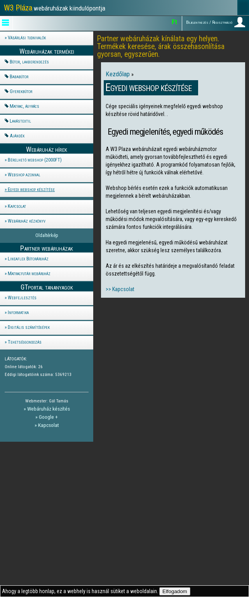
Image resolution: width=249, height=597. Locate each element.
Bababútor (19, 76)
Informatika (18, 312)
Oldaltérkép (46, 235)
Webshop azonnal (24, 174)
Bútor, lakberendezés (29, 62)
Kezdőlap (118, 74)
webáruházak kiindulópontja (54, 7)
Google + (48, 417)
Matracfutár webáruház (29, 273)
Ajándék (17, 136)
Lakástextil (20, 121)
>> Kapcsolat (120, 289)
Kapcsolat (17, 206)
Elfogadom (174, 591)
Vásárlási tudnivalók (27, 37)
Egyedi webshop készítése (31, 189)
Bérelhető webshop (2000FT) (35, 160)
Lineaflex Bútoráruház (28, 259)
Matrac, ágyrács (24, 106)
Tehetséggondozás (25, 342)
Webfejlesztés (22, 297)
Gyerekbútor (21, 91)
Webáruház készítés (48, 409)
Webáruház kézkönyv (26, 221)
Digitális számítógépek (29, 327)
